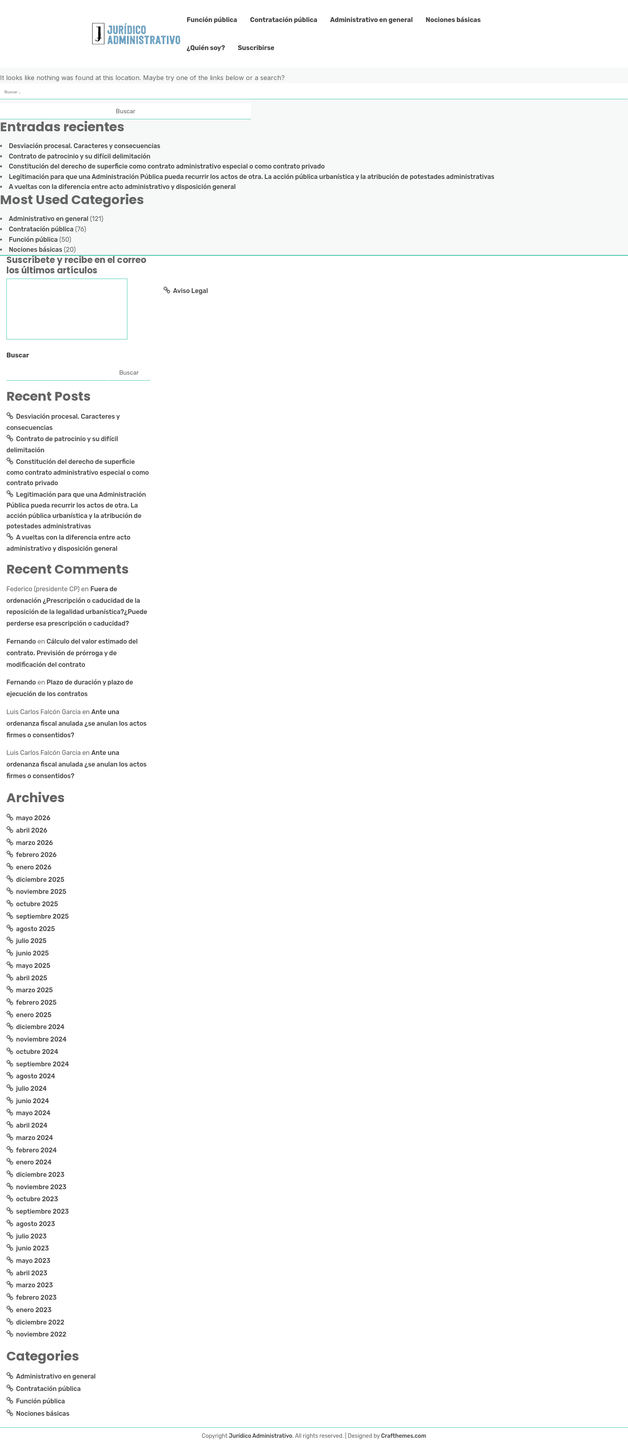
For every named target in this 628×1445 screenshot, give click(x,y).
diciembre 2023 (40, 1174)
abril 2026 (31, 830)
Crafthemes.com (404, 1436)
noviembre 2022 (41, 1334)
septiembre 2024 (42, 1064)
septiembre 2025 (42, 916)
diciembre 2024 (40, 1027)
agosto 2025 (35, 929)
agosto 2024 (35, 1076)
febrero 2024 (36, 1150)
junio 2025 (32, 953)
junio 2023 (32, 1248)
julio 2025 (31, 941)
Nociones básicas (453, 20)
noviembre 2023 (41, 1187)
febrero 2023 (36, 1297)
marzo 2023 (34, 1285)
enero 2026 (34, 867)
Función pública (212, 20)
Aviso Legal (190, 291)
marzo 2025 (34, 990)
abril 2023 (31, 1273)
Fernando (21, 641)
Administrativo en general (371, 20)
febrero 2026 (36, 855)
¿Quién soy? (206, 48)
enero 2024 (34, 1162)
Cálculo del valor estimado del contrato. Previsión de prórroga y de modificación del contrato (72, 653)
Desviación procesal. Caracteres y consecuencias (84, 146)
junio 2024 (32, 1101)
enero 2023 (34, 1310)
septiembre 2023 (42, 1211)
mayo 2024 (33, 1113)
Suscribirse (256, 48)
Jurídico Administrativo (260, 1436)
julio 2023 (31, 1236)
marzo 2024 (34, 1138)
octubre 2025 (37, 904)
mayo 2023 (33, 1260)
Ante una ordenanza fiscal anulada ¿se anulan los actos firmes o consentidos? (76, 723)
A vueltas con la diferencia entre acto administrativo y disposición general (122, 187)
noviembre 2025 (41, 891)
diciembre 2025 (40, 879)
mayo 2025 (33, 965)
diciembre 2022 (40, 1322)
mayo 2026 (33, 818)
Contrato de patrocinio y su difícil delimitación (79, 156)
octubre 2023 (37, 1199)
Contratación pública (283, 20)
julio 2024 (31, 1088)
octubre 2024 (37, 1052)
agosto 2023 (35, 1224)
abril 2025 (31, 978)
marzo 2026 (34, 843)
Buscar (17, 355)
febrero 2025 (36, 1002)
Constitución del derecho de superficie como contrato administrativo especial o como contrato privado (167, 166)
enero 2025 (33, 1015)
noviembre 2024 (41, 1039)
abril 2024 (31, 1125)
